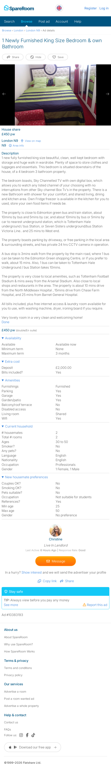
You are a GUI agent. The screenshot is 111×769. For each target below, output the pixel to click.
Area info (16, 145)
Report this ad (94, 605)
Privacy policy (13, 675)
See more (11, 605)
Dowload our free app (33, 747)
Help (77, 21)
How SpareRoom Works (19, 651)
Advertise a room (15, 691)
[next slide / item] (107, 94)
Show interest (32, 572)
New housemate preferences (26, 477)
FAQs (7, 729)
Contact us (11, 722)
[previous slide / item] (4, 94)
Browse (26, 21)
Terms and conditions (18, 668)
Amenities (12, 380)
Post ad (44, 21)
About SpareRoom (16, 637)
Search (9, 21)
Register (90, 8)
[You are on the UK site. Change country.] (59, 8)
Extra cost (12, 361)
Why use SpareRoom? (18, 644)
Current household (18, 426)
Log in (104, 8)
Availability (13, 338)
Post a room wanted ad (19, 698)
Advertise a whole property (21, 705)
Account (62, 21)
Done (5, 322)
